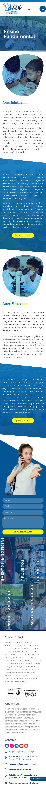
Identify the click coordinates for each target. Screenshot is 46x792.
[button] (29, 9)
